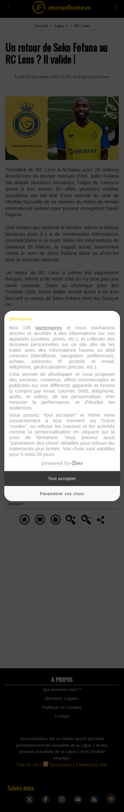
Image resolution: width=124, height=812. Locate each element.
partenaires (48, 327)
